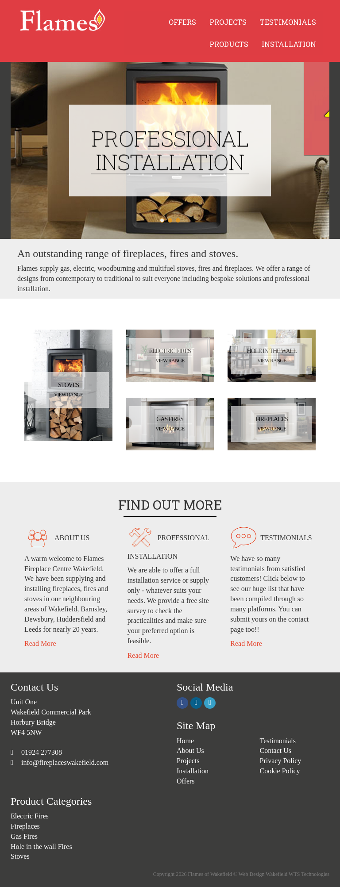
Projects (188, 760)
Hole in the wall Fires (41, 846)
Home (185, 741)
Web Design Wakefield (263, 874)
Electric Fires (30, 816)
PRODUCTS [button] (228, 44)
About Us (190, 750)
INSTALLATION (289, 44)
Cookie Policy (280, 771)
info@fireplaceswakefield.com (64, 762)
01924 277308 (40, 752)
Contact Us (276, 750)
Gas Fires (24, 836)
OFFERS (182, 22)
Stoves (20, 856)
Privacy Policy (280, 760)
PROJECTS (228, 22)
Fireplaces (25, 826)
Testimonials (278, 741)
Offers (186, 781)
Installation (193, 771)
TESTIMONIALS (288, 22)
